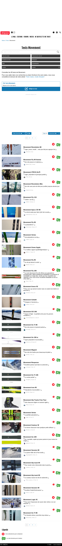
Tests (7, 40)
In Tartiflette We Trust (43, 37)
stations (20, 37)
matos (32, 37)
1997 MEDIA (4, 544)
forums (26, 37)
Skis (3, 63)
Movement (12, 40)
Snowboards (35, 63)
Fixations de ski (6, 59)
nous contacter (57, 544)
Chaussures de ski (37, 56)
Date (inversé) (17, 133)
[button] (57, 32)
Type (45, 133)
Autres (46, 67)
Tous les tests (5, 56)
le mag (13, 37)
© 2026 (49, 544)
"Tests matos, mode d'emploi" (35, 77)
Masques (34, 59)
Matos (3, 40)
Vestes (4, 67)
